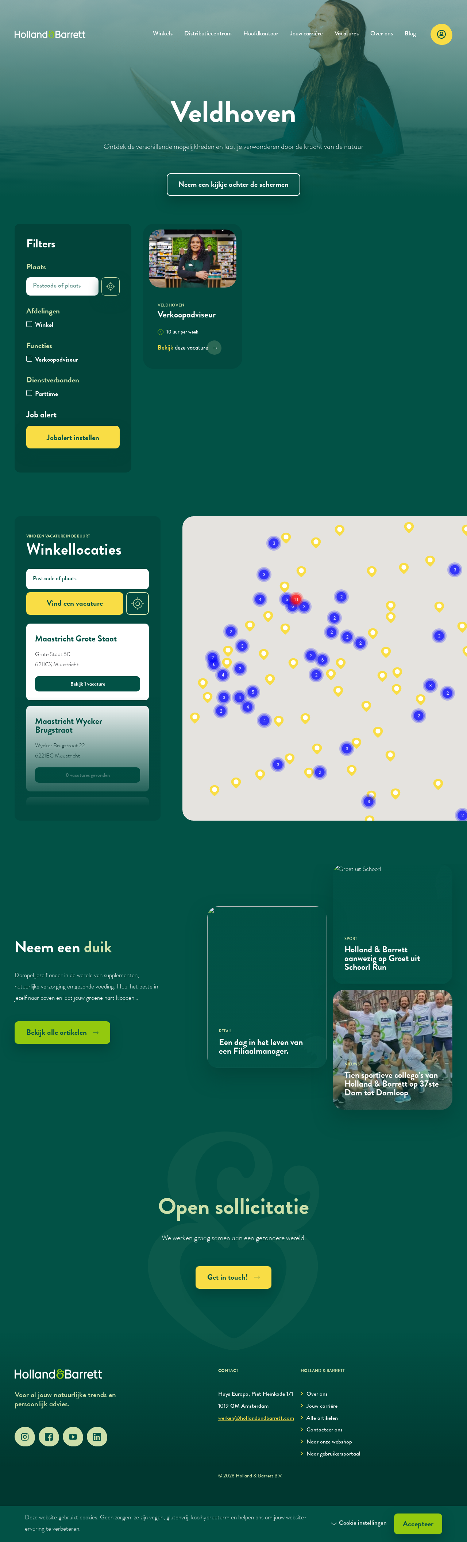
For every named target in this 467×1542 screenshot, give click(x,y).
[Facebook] (49, 1437)
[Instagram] (25, 1437)
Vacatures (347, 34)
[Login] (441, 34)
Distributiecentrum (208, 34)
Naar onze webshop (326, 1442)
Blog (410, 34)
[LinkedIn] (97, 1437)
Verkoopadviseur (56, 360)
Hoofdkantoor (260, 34)
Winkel (44, 325)
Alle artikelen (319, 1418)
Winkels (163, 34)
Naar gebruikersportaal (330, 1454)
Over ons (381, 34)
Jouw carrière (306, 34)
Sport (350, 939)
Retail (225, 1031)
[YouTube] (73, 1437)
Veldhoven (171, 306)
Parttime (46, 394)
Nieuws (352, 1065)
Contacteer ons (322, 1430)
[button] (214, 791)
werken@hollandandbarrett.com (256, 1419)
